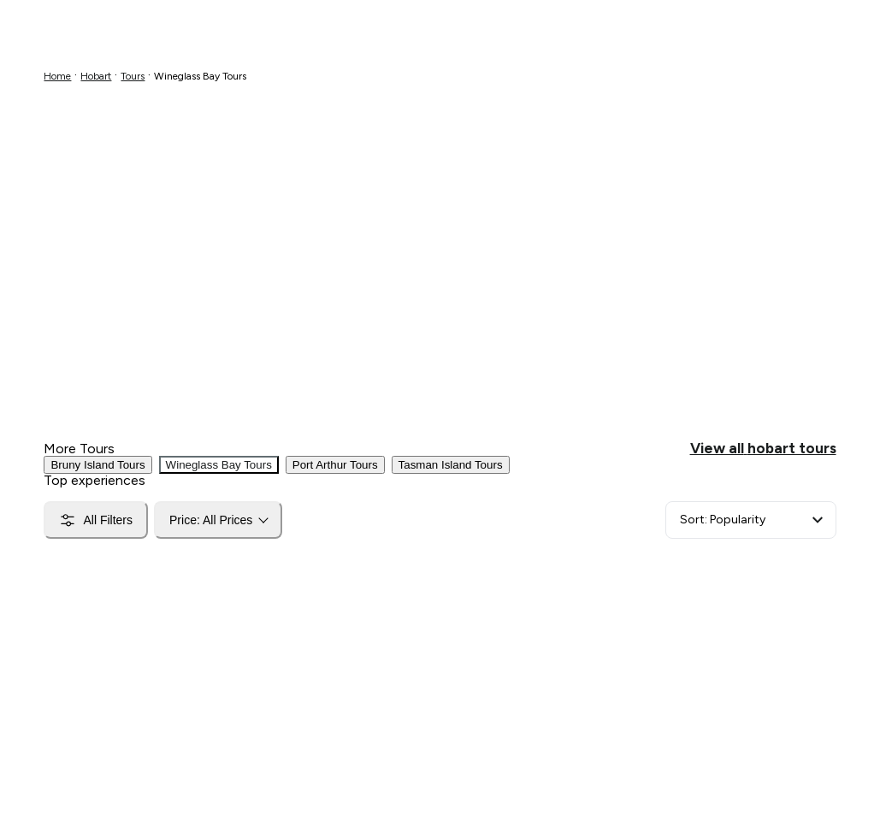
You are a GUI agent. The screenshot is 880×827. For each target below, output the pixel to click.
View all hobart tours (763, 448)
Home (57, 76)
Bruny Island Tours (97, 464)
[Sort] (750, 520)
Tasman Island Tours (451, 464)
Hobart (95, 76)
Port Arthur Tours (335, 464)
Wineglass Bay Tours (219, 464)
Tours (133, 76)
